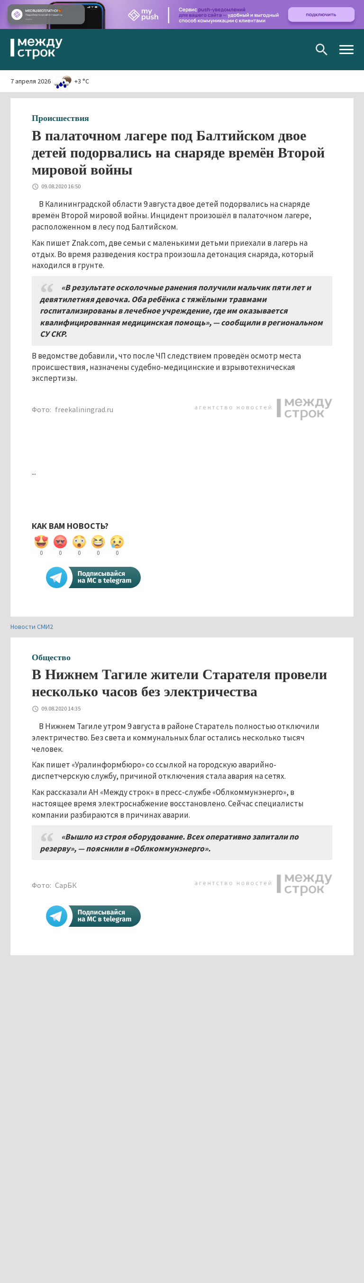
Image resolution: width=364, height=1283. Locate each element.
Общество (51, 657)
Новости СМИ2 (31, 626)
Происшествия (60, 118)
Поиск (322, 49)
